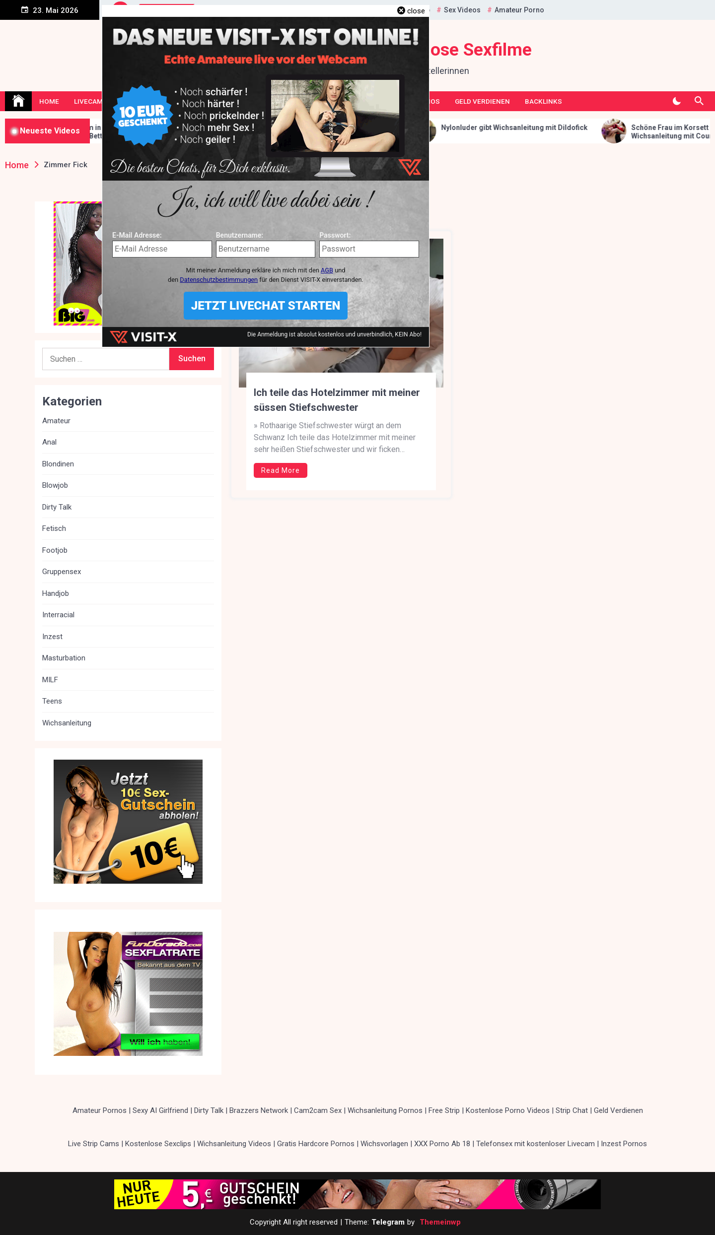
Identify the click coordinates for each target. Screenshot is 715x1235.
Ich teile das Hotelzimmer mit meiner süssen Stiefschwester (337, 400)
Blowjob (55, 485)
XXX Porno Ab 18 (442, 1143)
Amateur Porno (519, 10)
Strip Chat (572, 1110)
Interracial (58, 614)
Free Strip (444, 1110)
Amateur (56, 420)
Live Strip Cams (93, 1143)
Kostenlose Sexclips (158, 1143)
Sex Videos (462, 10)
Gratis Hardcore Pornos (316, 1143)
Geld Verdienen (482, 101)
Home (49, 101)
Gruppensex (61, 571)
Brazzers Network (258, 1110)
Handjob (55, 593)
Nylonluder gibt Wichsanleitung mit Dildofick (534, 127)
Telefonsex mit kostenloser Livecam (535, 1143)
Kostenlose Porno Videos (508, 1110)
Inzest (52, 636)
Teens (52, 701)
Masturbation (63, 657)
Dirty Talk (57, 507)
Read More (280, 470)
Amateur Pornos (99, 1110)
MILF (50, 679)
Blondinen (58, 463)
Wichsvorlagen (384, 1143)
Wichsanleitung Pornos (385, 1110)
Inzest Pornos (624, 1143)
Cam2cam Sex (318, 1110)
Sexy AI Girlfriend (160, 1110)
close (416, 10)
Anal (49, 442)
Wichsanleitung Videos (234, 1143)
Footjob (55, 550)
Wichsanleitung (66, 722)
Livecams (90, 101)
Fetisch (54, 528)
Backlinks (543, 101)
